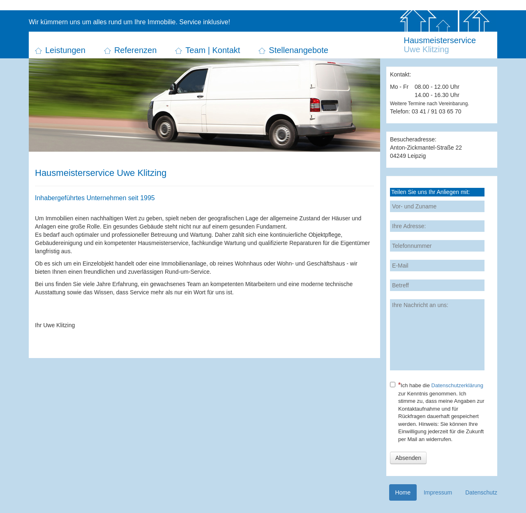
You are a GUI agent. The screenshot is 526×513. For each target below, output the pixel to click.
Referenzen (135, 50)
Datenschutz (481, 492)
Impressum (438, 492)
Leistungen (65, 50)
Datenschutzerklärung (457, 385)
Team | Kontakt (212, 50)
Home (403, 492)
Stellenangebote (298, 50)
